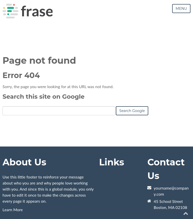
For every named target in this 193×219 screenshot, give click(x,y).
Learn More (13, 209)
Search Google (132, 110)
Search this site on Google (43, 96)
